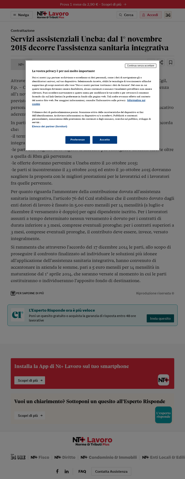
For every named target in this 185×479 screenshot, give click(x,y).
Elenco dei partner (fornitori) (49, 126)
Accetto (105, 139)
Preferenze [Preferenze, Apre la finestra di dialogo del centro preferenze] (78, 139)
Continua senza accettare (140, 65)
